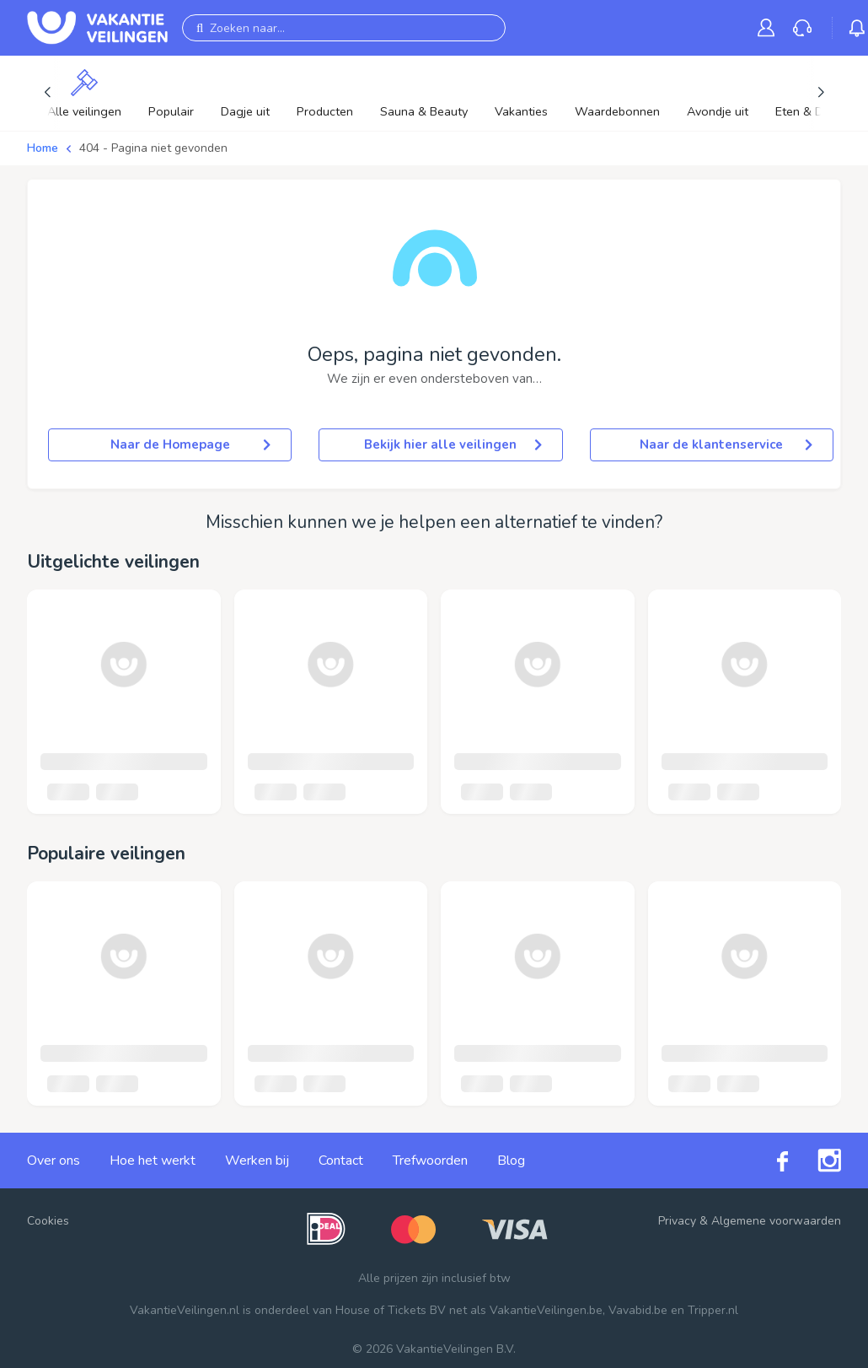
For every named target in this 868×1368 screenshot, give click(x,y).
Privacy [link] (677, 1221)
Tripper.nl (713, 1310)
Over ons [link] (53, 1160)
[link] (769, 27)
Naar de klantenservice (726, 444)
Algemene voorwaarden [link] (776, 1221)
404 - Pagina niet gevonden (153, 148)
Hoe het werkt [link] (153, 1160)
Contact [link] (341, 1160)
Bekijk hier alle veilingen (452, 444)
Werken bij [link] (257, 1160)
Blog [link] (511, 1160)
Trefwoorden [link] (430, 1160)
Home (42, 148)
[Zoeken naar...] (344, 27)
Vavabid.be (637, 1310)
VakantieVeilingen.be (546, 1310)
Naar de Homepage (190, 444)
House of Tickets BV (390, 1310)
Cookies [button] (48, 1221)
